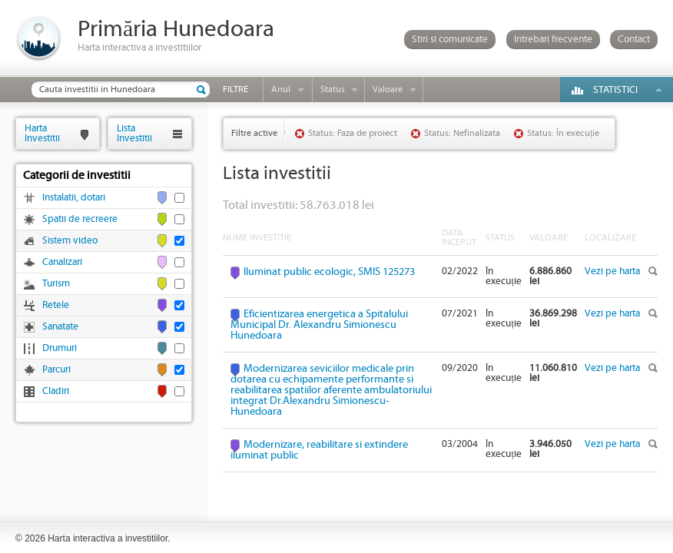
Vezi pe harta (612, 271)
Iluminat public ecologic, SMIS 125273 (329, 272)
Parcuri (56, 370)
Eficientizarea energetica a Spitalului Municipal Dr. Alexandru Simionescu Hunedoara (319, 325)
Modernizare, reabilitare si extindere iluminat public (319, 450)
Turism (56, 284)
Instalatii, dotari (73, 198)
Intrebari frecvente (553, 39)
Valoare (388, 89)
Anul (280, 89)
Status (332, 89)
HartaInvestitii (42, 133)
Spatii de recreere (80, 219)
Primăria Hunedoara (176, 29)
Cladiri (55, 391)
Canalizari (62, 262)
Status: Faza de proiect (352, 133)
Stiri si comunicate (450, 39)
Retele (55, 305)
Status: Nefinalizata (462, 133)
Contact (634, 39)
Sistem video (70, 241)
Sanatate (60, 327)
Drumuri (59, 348)
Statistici (615, 90)
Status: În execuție (563, 133)
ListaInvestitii (134, 133)
